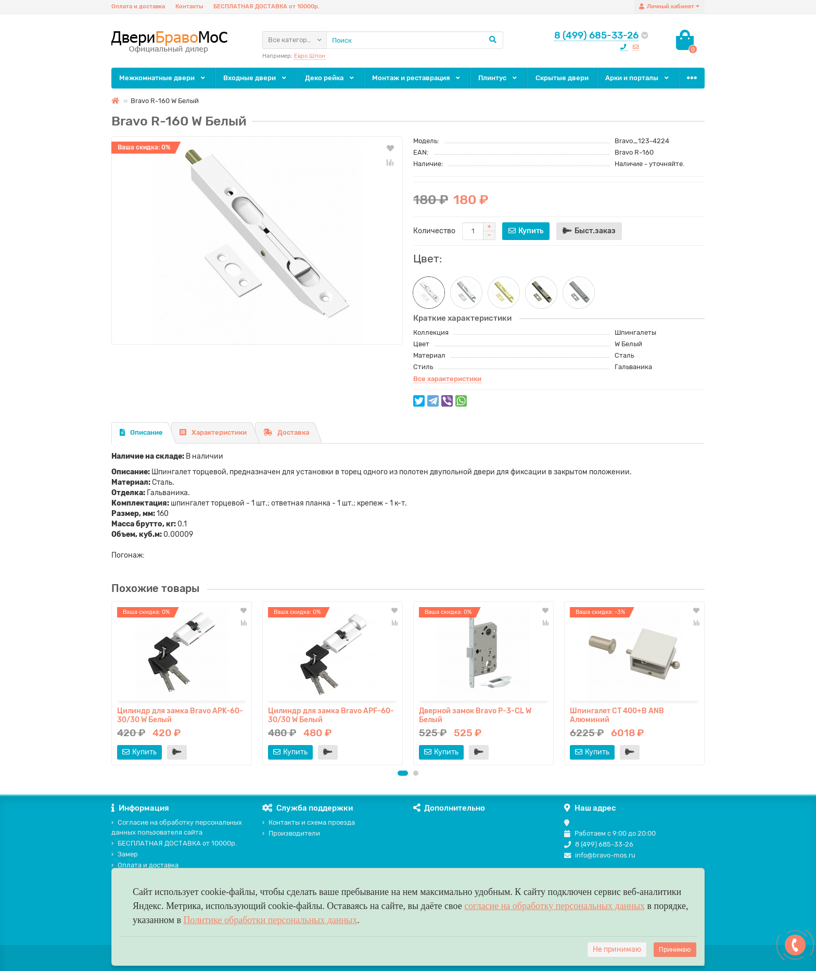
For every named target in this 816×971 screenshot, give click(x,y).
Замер (124, 854)
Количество (434, 230)
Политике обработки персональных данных (270, 920)
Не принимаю (617, 949)
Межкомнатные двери (163, 78)
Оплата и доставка (138, 6)
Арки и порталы (637, 78)
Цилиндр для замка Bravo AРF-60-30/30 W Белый (331, 715)
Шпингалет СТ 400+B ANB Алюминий (617, 715)
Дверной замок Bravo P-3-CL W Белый (475, 715)
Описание (141, 432)
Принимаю (675, 949)
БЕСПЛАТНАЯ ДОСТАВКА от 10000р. (266, 6)
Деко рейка (330, 78)
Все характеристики (447, 379)
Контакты (189, 6)
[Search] (414, 40)
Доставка (286, 432)
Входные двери (255, 78)
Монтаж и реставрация (417, 78)
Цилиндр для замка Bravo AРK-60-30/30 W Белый (180, 715)
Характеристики (213, 432)
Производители (291, 833)
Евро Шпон (309, 56)
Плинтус (498, 78)
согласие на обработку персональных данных (554, 906)
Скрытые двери (562, 78)
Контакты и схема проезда (308, 822)
